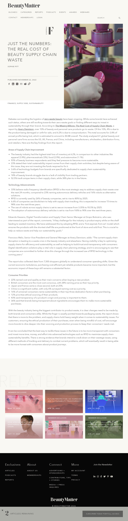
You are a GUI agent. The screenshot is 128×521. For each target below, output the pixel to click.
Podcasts (51, 12)
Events (62, 12)
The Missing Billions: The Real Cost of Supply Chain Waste (83, 125)
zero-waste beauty (53, 119)
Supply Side (22, 103)
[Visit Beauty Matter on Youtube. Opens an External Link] (111, 476)
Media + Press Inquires (57, 486)
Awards (73, 12)
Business (13, 12)
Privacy (75, 480)
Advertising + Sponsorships (57, 472)
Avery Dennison (26, 129)
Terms (74, 475)
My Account (78, 471)
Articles (10, 471)
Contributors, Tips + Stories (60, 479)
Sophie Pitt (13, 67)
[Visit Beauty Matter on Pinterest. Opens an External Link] (108, 476)
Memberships (27, 17)
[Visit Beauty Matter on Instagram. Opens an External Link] (98, 476)
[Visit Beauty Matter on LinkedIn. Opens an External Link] (94, 476)
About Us (32, 471)
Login (39, 17)
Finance (12, 103)
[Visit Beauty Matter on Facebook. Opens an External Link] (101, 476)
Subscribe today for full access (102, 514)
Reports (39, 12)
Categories (26, 12)
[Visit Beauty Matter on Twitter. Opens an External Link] (104, 476)
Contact (13, 17)
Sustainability (36, 103)
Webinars (85, 12)
